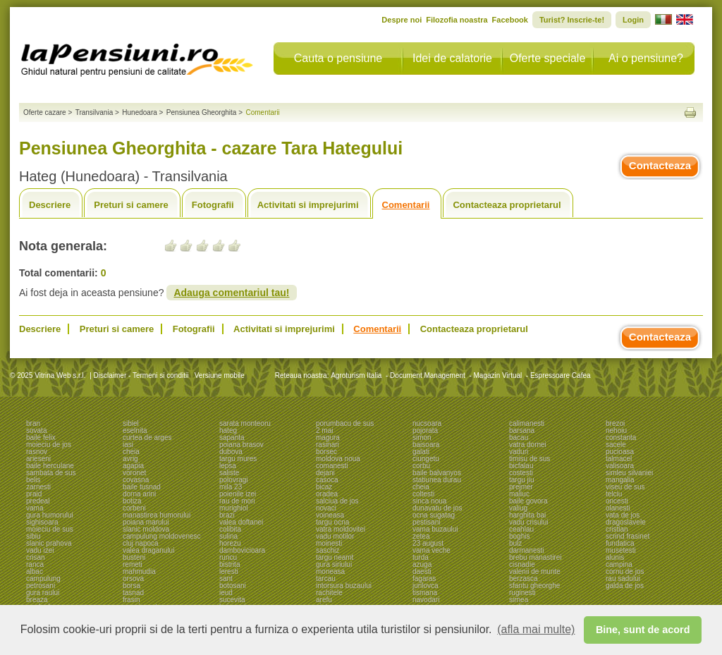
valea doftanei (241, 522)
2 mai (324, 430)
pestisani (426, 522)
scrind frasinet (627, 536)
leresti (228, 571)
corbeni (134, 508)
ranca (35, 564)
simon (422, 437)
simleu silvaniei (629, 473)
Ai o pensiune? (645, 58)
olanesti (618, 508)
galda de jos (625, 585)
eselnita (135, 430)
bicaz (324, 487)
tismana (424, 592)
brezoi (615, 423)
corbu (421, 466)
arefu (324, 600)
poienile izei (237, 494)
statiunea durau (436, 480)
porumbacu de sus (345, 423)
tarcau (326, 578)
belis (33, 480)
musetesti (621, 550)
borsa (131, 585)
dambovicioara (242, 550)
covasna (136, 480)
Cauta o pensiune (338, 58)
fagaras (424, 578)
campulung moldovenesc (162, 536)
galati (420, 451)
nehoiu (616, 430)
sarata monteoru (245, 423)
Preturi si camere (131, 205)
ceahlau (521, 529)
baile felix (41, 437)
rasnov (36, 451)
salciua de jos (337, 501)
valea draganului (148, 550)
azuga (422, 564)
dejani (325, 473)
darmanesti (526, 550)
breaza (37, 600)
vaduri (518, 451)
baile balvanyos (436, 473)
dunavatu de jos (437, 508)
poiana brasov (241, 444)
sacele (616, 444)
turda (420, 557)
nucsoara (426, 423)
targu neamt (334, 557)
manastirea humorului (156, 515)
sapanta (232, 437)
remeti (132, 564)
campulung (43, 578)
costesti (521, 473)
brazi (227, 515)
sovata (36, 430)
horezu (230, 543)
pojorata (425, 430)
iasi (128, 444)
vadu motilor (335, 536)
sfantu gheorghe (534, 585)
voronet (134, 473)
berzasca (523, 578)
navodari (425, 600)
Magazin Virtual (498, 375)
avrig (130, 459)
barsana (521, 430)
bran (33, 423)
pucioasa (620, 451)
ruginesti (522, 592)
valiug (518, 508)
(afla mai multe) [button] (536, 629)
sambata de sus (51, 473)
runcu (228, 557)
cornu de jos (625, 571)
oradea (327, 494)
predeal (37, 501)
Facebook (510, 20)
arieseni (38, 459)
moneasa (330, 571)
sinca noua (429, 501)
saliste (229, 473)
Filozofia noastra (456, 20)
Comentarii (406, 205)
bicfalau (521, 466)
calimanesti (526, 423)
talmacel (619, 459)
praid (34, 494)
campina (619, 564)
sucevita (232, 600)
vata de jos (623, 515)
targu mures (238, 459)
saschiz (327, 550)
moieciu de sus (49, 529)
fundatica (620, 543)
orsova (133, 578)
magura (328, 437)
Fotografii (213, 205)
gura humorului (49, 515)
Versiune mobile (218, 375)
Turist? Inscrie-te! (571, 20)
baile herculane (50, 466)
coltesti (423, 494)
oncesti (617, 501)
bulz (515, 543)
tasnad (133, 592)
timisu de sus (529, 459)
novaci (326, 508)
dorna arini (139, 494)
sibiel (131, 423)
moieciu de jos (48, 444)
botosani (232, 585)
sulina (228, 536)
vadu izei (40, 550)
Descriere (50, 205)
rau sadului (623, 578)
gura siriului (334, 564)
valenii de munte (535, 571)
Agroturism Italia (356, 375)
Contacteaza (660, 165)
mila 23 (230, 487)
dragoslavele (626, 522)
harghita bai (527, 515)
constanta (621, 437)
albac (34, 571)
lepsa (227, 466)
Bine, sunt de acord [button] (643, 629)
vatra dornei (527, 444)
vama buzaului (435, 529)
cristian (617, 529)
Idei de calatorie (452, 58)
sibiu (33, 536)
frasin (131, 600)
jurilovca (425, 585)
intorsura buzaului (344, 585)
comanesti (332, 466)
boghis (519, 536)
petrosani (40, 585)
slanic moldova (146, 529)
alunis (615, 557)
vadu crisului (529, 522)
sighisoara (42, 522)
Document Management (427, 375)
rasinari (327, 444)
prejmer (521, 487)
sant (226, 578)
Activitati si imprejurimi (308, 205)
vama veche (431, 550)
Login (633, 20)
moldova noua (338, 459)
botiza (132, 501)
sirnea (518, 600)
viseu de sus (625, 487)
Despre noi (401, 20)
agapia (133, 466)
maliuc (519, 494)
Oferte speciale (548, 58)
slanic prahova (48, 543)
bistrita (229, 564)
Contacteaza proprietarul (507, 205)
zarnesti (38, 487)
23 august (427, 543)
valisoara (620, 466)
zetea (420, 536)
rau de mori (237, 501)
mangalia (620, 480)
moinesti (329, 543)
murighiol (233, 508)
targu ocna (332, 522)
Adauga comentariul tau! (231, 292)
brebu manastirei (535, 557)
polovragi (233, 480)
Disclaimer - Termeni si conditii (141, 375)
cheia (131, 451)
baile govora (528, 501)
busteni (134, 557)
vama (34, 508)
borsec (326, 451)
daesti (422, 571)
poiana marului (146, 522)
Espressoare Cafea (560, 375)
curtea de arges (147, 437)
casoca (327, 480)
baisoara (425, 444)
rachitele (329, 592)
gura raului (42, 592)
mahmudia (139, 571)
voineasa (330, 515)
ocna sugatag (433, 515)
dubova (231, 451)
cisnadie (522, 564)
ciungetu (425, 459)
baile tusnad (142, 487)
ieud (226, 592)
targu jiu (521, 480)
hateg (228, 430)
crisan (35, 557)
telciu (614, 494)
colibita (230, 529)
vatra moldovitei (340, 529)
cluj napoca (141, 543)
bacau (518, 437)
